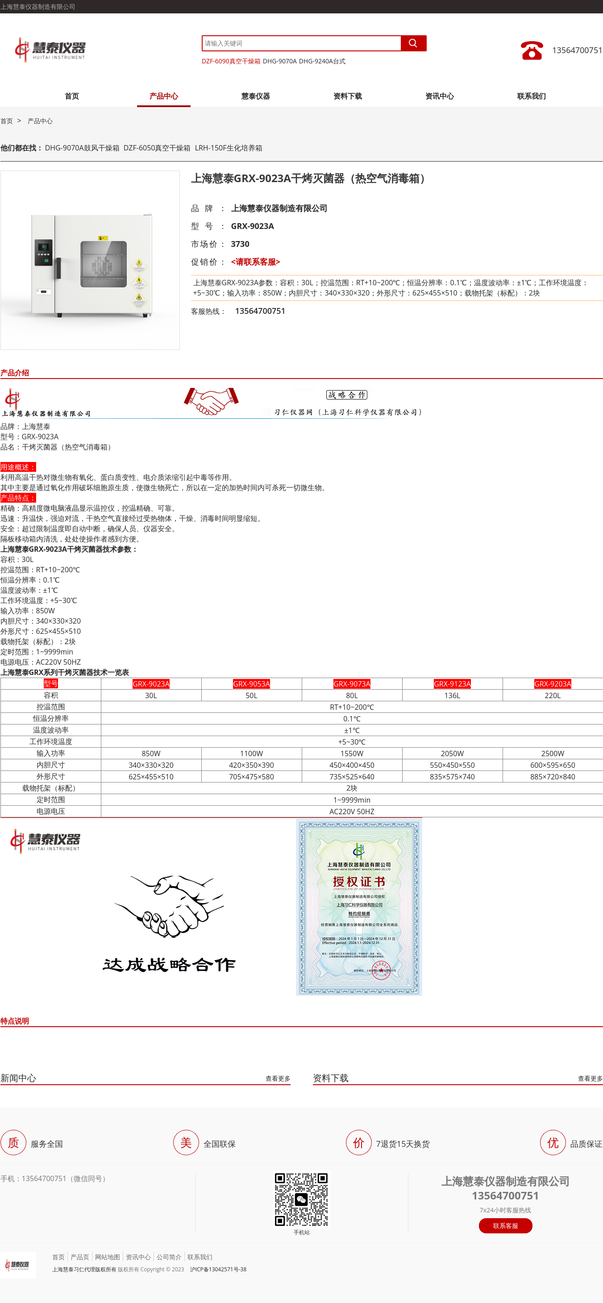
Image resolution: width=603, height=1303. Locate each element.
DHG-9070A (280, 61)
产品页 (80, 1257)
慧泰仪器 (255, 96)
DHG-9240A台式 (322, 61)
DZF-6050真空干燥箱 (157, 148)
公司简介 (169, 1257)
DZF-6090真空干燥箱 (231, 61)
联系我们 (531, 96)
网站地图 (107, 1257)
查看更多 (278, 1078)
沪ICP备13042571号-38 (218, 1269)
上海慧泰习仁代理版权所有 (84, 1269)
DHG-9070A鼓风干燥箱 (82, 148)
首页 (72, 96)
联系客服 (505, 1225)
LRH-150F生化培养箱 (228, 148)
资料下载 (347, 96)
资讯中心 (439, 96)
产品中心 (164, 96)
